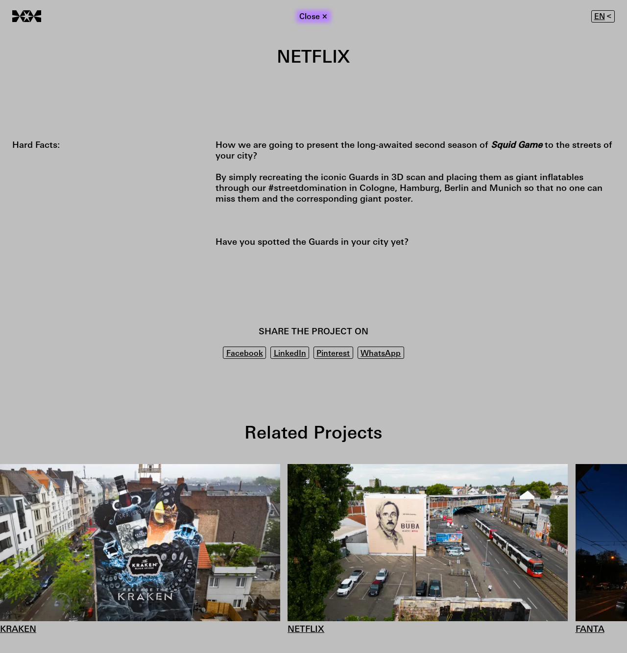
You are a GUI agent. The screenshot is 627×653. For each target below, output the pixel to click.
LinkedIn (290, 354)
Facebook (244, 354)
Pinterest (333, 354)
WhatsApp (381, 354)
